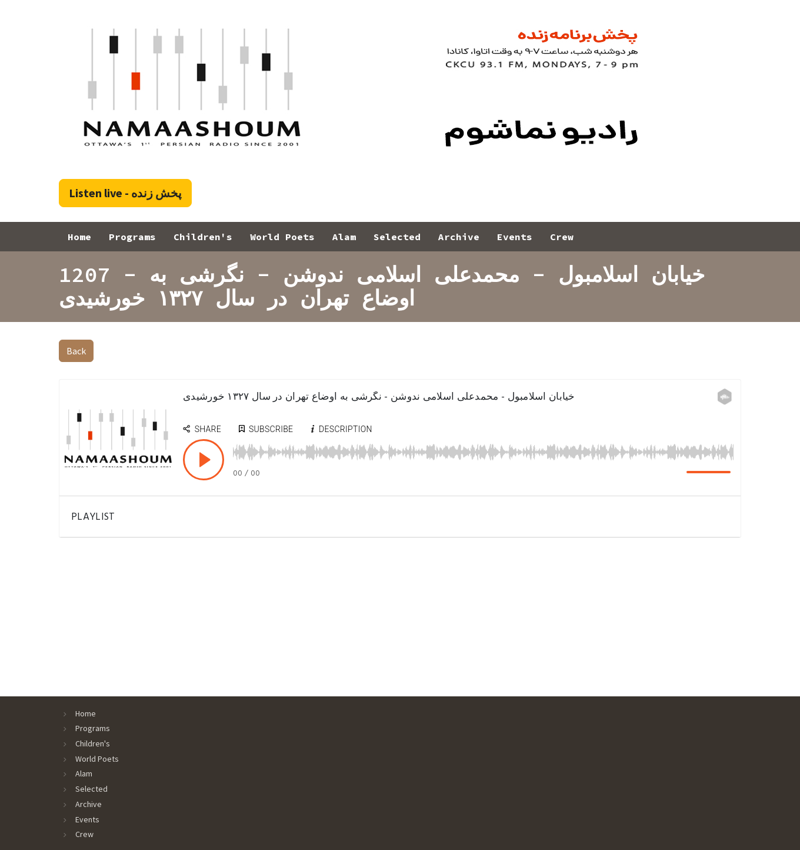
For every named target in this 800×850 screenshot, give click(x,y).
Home (79, 237)
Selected (397, 237)
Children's (203, 237)
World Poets (282, 237)
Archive (458, 237)
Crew (562, 237)
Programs (132, 237)
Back (76, 351)
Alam (344, 237)
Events (514, 237)
